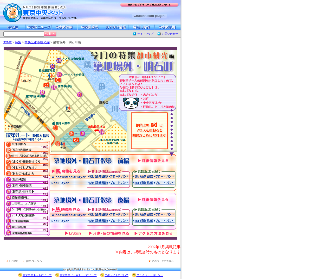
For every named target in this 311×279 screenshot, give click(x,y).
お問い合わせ (170, 33)
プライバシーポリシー (149, 275)
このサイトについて (117, 275)
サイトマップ (145, 33)
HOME (7, 42)
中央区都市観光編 (37, 42)
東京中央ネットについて (37, 275)
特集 (18, 42)
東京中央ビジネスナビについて (78, 275)
